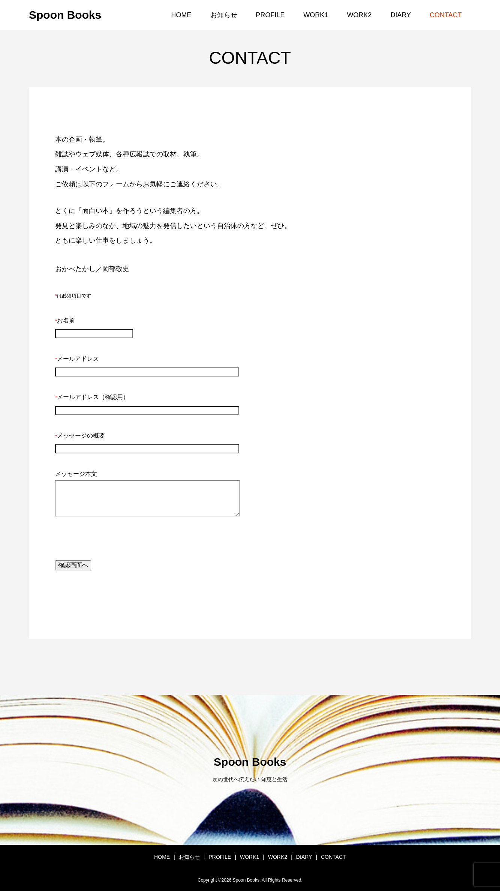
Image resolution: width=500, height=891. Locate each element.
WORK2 (359, 15)
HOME (181, 15)
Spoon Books (65, 15)
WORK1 (316, 15)
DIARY (401, 15)
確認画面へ (73, 565)
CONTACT (446, 15)
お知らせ (223, 15)
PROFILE (270, 15)
